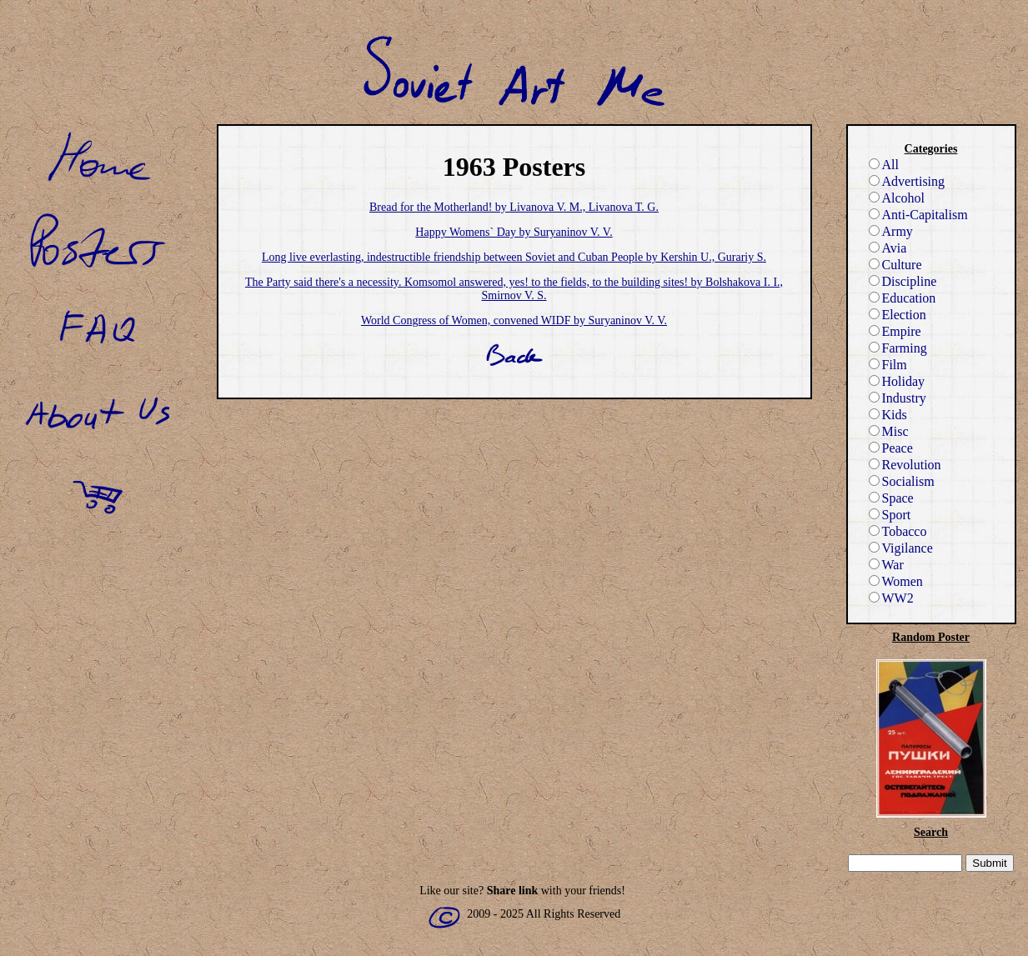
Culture (895, 265)
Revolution (905, 465)
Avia (888, 248)
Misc (889, 431)
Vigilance (901, 548)
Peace (891, 448)
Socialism (902, 481)
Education (902, 298)
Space (891, 498)
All (884, 165)
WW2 (891, 598)
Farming (898, 348)
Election (897, 315)
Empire (895, 331)
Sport (890, 515)
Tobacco (898, 531)
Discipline (903, 281)
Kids (888, 415)
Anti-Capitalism (918, 215)
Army (891, 231)
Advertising (907, 181)
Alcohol (897, 198)
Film (888, 365)
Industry (897, 398)
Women (896, 581)
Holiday (897, 381)
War (886, 565)
